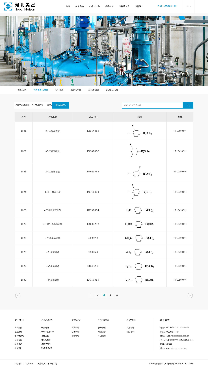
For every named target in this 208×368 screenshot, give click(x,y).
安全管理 (101, 328)
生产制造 (75, 328)
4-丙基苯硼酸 (52, 280)
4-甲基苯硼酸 (52, 252)
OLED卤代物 (41, 105)
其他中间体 (96, 90)
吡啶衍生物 (77, 90)
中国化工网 (52, 364)
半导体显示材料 (32, 81)
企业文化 (18, 332)
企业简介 (18, 328)
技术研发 (75, 332)
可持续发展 (124, 6)
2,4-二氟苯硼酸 (53, 172)
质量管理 (75, 336)
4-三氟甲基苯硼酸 (52, 210)
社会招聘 (130, 332)
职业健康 (101, 336)
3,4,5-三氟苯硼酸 (53, 192)
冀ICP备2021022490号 (183, 364)
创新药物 (22, 90)
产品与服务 (94, 6)
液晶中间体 (78, 105)
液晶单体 (59, 105)
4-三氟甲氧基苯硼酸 (52, 224)
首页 (68, 6)
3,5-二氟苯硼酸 (53, 151)
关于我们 (79, 6)
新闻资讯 (18, 344)
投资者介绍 (19, 336)
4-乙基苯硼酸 (52, 266)
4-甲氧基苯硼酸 (52, 238)
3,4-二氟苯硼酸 (53, 131)
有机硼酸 (60, 90)
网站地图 (18, 364)
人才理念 (130, 328)
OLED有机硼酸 (23, 105)
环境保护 (101, 332)
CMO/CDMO (115, 90)
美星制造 (109, 6)
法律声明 (29, 364)
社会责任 (18, 340)
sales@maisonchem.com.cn (177, 336)
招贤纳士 (139, 6)
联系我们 (18, 348)
